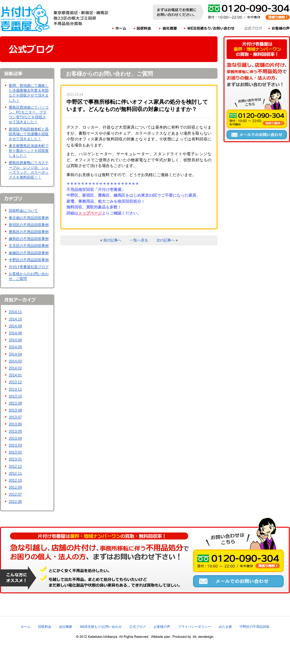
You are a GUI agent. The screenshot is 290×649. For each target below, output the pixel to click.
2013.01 (15, 459)
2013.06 (15, 424)
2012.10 (15, 480)
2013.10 (15, 396)
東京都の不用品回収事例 (29, 218)
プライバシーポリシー (194, 626)
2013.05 (15, 431)
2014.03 (15, 361)
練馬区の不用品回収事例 (29, 239)
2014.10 (15, 319)
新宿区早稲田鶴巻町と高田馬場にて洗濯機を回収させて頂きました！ (29, 134)
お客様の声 (279, 28)
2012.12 (15, 466)
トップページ (90, 213)
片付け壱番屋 (25, 18)
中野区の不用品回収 (254, 626)
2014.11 (15, 312)
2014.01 (15, 375)
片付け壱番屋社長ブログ (29, 267)
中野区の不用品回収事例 (29, 260)
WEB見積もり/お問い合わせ (209, 28)
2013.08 (15, 410)
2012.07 (15, 494)
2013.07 (15, 417)
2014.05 (15, 347)
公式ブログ (252, 28)
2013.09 (15, 403)
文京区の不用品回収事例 (29, 246)
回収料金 (142, 28)
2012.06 (15, 502)
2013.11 (15, 389)
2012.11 (15, 473)
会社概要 (168, 28)
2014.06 (15, 340)
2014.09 (15, 326)
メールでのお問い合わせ (257, 134)
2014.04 (15, 354)
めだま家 (225, 626)
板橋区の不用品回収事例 (29, 253)
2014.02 (15, 368)
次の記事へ (165, 240)
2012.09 (15, 487)
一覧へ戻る (139, 240)
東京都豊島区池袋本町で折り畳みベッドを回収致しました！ (29, 151)
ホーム (119, 28)
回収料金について (23, 210)
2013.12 (15, 382)
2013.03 (15, 445)
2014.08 (15, 333)
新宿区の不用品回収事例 (29, 225)
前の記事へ (112, 240)
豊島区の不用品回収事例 (29, 232)
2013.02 (15, 452)
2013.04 (15, 438)
